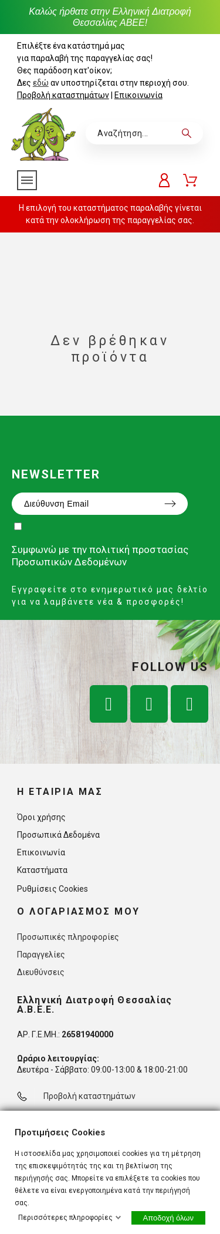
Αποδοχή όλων (168, 1217)
